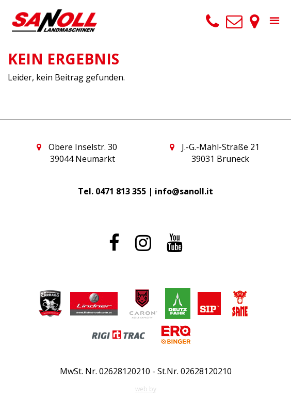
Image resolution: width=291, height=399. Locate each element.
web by (145, 389)
